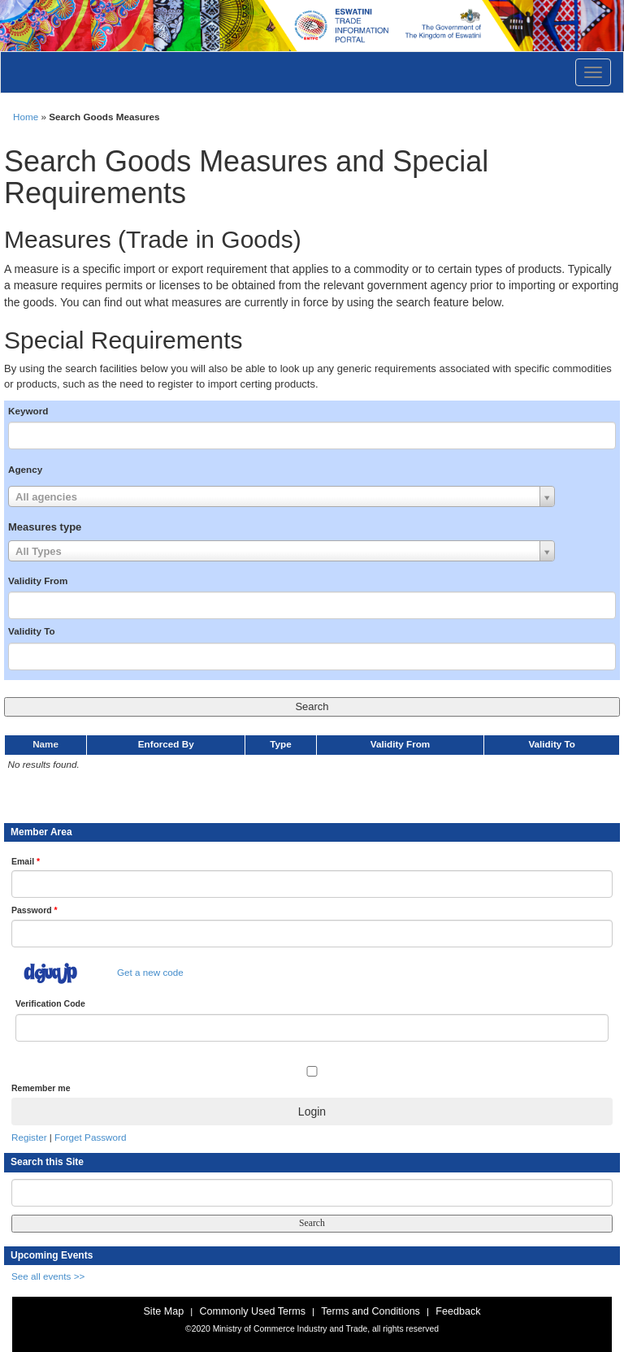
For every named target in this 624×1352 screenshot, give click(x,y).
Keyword (28, 410)
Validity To (31, 631)
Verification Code (50, 1003)
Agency (25, 469)
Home (25, 116)
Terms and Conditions (370, 1311)
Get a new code (150, 972)
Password (34, 910)
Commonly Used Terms (252, 1311)
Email (25, 861)
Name (45, 744)
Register (29, 1137)
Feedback (458, 1311)
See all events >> (47, 1276)
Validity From (37, 580)
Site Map (163, 1311)
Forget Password (90, 1137)
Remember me (40, 1088)
